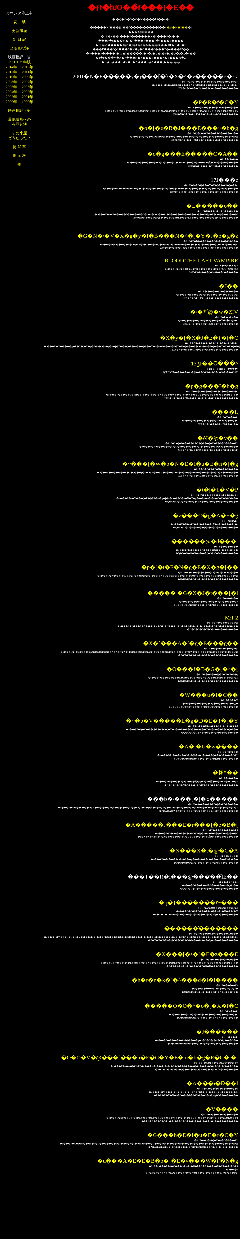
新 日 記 (19, 39)
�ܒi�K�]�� (177, 27)
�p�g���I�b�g (211, 386)
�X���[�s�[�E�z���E (197, 954)
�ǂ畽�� (225, 773)
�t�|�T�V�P (217, 490)
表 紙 (19, 22)
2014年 (11, 67)
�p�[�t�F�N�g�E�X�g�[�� (189, 567)
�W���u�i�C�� (208, 695)
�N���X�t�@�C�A (204, 850)
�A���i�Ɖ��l (212, 1083)
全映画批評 (19, 48)
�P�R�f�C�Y (215, 102)
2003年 (27, 92)
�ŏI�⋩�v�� (217, 438)
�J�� (228, 286)
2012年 (11, 72)
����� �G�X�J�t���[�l (192, 593)
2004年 (11, 92)
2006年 (11, 87)
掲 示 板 (19, 156)
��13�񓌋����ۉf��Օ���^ (214, 363)
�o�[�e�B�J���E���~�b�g (188, 128)
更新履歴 (19, 31)
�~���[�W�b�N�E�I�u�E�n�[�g (180, 464)
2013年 (27, 67)
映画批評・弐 (19, 111)
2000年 (11, 102)
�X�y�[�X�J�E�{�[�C (199, 338)
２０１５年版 (19, 62)
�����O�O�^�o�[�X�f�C (191, 1006)
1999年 (27, 102)
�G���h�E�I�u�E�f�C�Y (192, 1135)
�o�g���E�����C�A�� (192, 154)
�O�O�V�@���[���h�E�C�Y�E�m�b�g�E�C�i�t (149, 1057)
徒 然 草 (19, 147)
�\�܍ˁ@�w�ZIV (214, 312)
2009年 (27, 77)
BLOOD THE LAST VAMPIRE (201, 260)
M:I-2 (231, 618)
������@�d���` (204, 541)
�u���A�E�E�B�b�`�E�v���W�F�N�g (167, 1161)
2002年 (11, 97)
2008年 (11, 82)
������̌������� (201, 928)
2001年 (27, 97)
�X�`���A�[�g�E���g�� (190, 643)
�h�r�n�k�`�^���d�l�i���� (185, 980)
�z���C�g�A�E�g (205, 515)
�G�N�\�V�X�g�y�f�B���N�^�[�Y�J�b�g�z (157, 236)
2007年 (27, 82)
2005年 (27, 87)
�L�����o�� (212, 206)
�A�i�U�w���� (208, 746)
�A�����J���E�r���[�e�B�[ (181, 825)
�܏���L (225, 412)
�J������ (217, 1032)
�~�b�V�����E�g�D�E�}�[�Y (182, 721)
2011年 (27, 72)
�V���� (222, 1109)
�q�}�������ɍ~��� (198, 902)
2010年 (11, 77)
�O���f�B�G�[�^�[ (202, 669)
